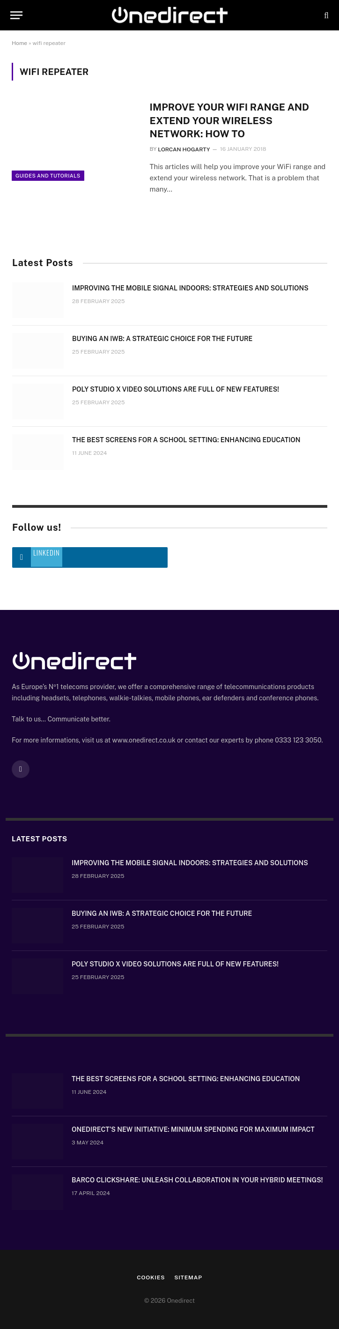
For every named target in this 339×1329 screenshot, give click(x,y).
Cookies (151, 1278)
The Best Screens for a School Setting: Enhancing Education (186, 440)
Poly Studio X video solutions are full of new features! (175, 390)
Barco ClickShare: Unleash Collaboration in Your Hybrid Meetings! (197, 1180)
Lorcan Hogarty (184, 150)
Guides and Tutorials (48, 178)
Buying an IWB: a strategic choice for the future (162, 339)
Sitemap (188, 1278)
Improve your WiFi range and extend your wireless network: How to (230, 120)
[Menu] (16, 15)
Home (19, 43)
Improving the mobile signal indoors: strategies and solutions (190, 288)
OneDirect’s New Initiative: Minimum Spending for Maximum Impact (193, 1130)
